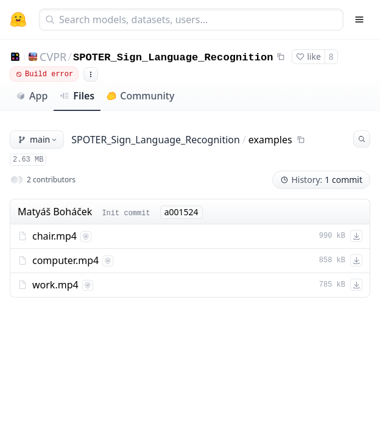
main (38, 139)
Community (140, 95)
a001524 (181, 212)
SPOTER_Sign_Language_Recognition (173, 57)
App (31, 95)
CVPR (53, 56)
